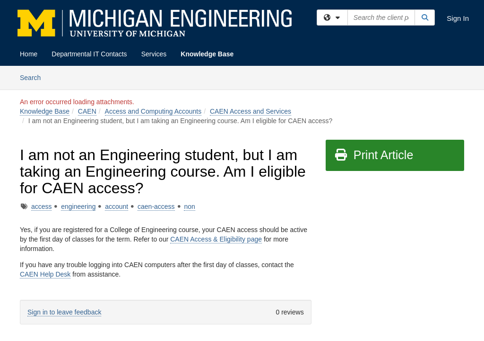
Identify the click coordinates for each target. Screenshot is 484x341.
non (189, 206)
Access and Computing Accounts (153, 111)
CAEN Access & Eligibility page (216, 239)
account (116, 206)
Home (28, 54)
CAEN (87, 111)
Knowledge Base (207, 54)
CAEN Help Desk (45, 274)
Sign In (458, 18)
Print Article (374, 155)
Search (34, 76)
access (41, 206)
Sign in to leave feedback (64, 312)
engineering (78, 206)
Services (154, 54)
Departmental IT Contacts (89, 54)
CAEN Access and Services (250, 111)
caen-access (156, 206)
